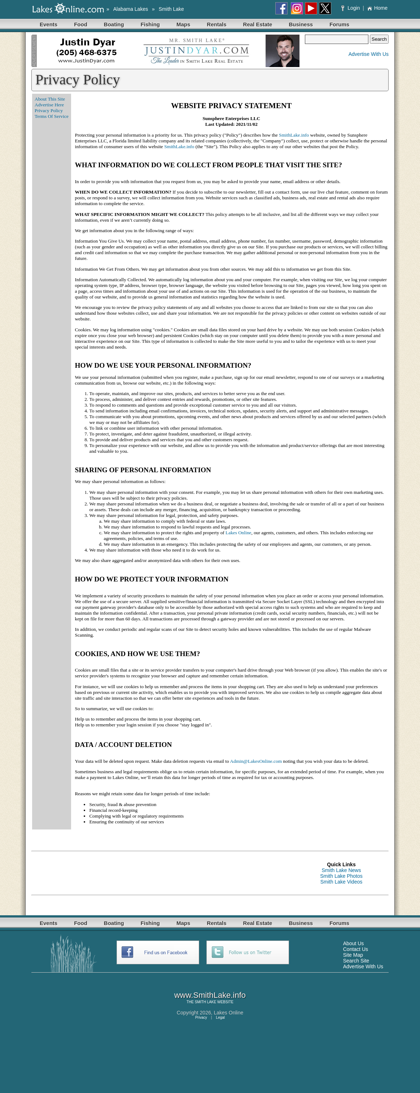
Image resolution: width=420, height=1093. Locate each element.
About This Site (50, 99)
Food (80, 24)
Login (351, 8)
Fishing (150, 24)
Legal (220, 1017)
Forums (339, 24)
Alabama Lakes (130, 9)
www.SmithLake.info (210, 995)
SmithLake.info (294, 135)
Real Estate (257, 24)
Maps (183, 24)
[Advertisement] (162, 873)
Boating (114, 24)
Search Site (356, 961)
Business (301, 24)
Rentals (216, 24)
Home (377, 8)
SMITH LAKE (205, 1002)
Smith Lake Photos (341, 876)
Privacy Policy (49, 110)
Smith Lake (171, 9)
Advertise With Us (369, 54)
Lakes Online (238, 532)
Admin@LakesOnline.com (256, 761)
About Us (353, 943)
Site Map (353, 955)
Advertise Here (49, 104)
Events (48, 24)
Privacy (201, 1017)
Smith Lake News (341, 870)
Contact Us (355, 949)
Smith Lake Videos (341, 882)
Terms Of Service (52, 116)
